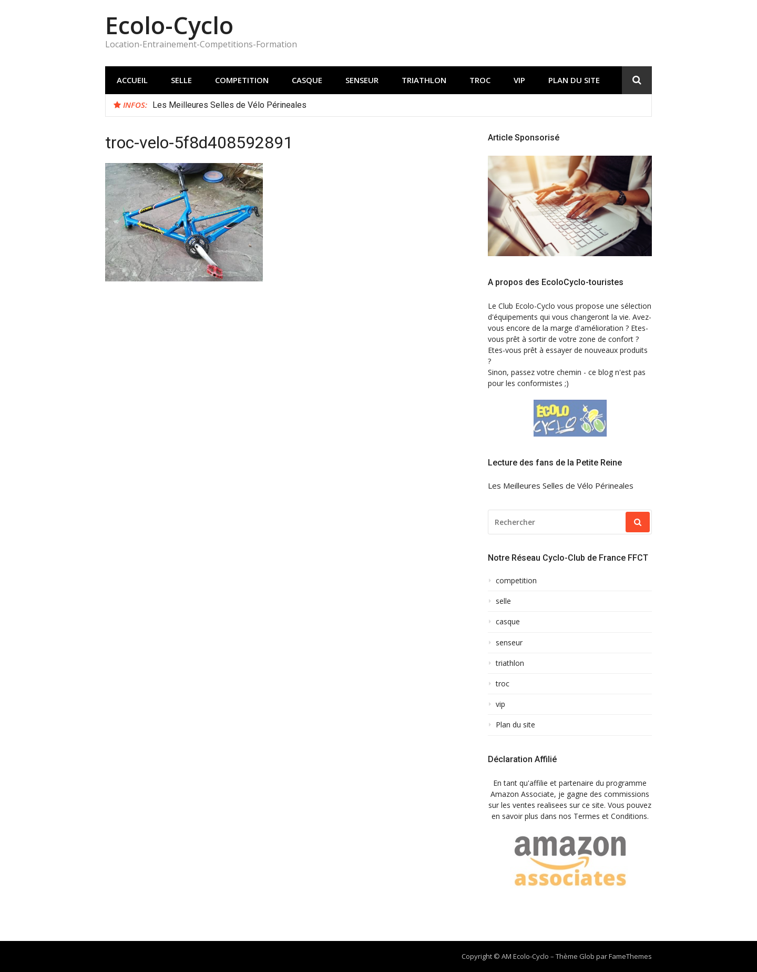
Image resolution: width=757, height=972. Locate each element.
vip (519, 80)
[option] (397, 105)
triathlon (424, 80)
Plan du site (574, 80)
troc (479, 80)
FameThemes (630, 956)
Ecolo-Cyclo (169, 25)
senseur (361, 80)
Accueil (132, 80)
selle (181, 80)
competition (242, 80)
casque (307, 80)
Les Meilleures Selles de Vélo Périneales (229, 105)
